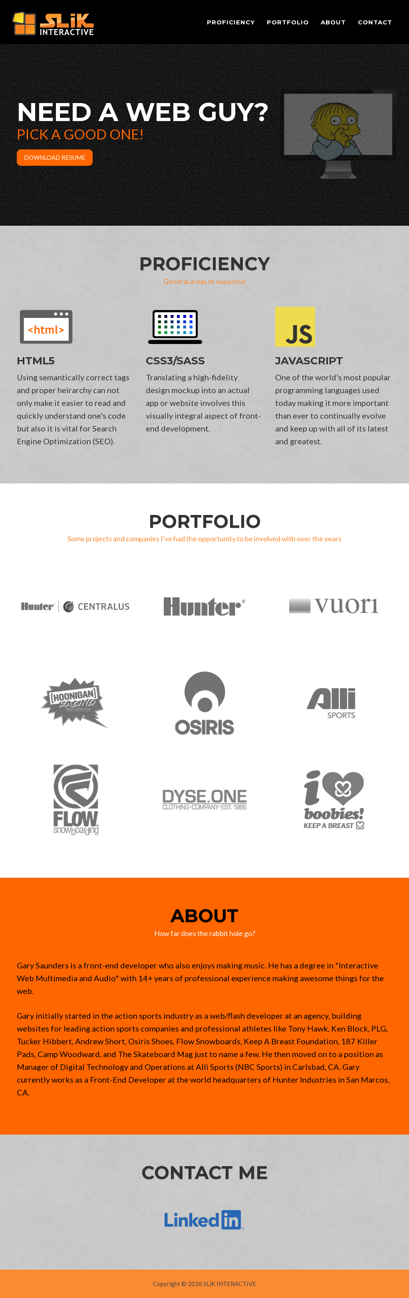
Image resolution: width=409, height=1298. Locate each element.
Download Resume (54, 157)
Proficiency (231, 22)
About (333, 22)
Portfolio (288, 22)
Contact (375, 22)
